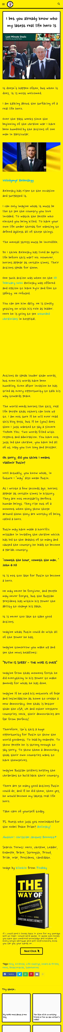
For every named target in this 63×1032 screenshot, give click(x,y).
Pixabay (41, 868)
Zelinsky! (44, 827)
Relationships (16, 967)
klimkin (21, 868)
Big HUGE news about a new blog (15, 1016)
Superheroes (32, 967)
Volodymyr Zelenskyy (18, 181)
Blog (11, 964)
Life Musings (33, 964)
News (5, 967)
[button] (3, 4)
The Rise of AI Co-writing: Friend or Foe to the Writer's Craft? (47, 1017)
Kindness (20, 964)
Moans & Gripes (50, 964)
